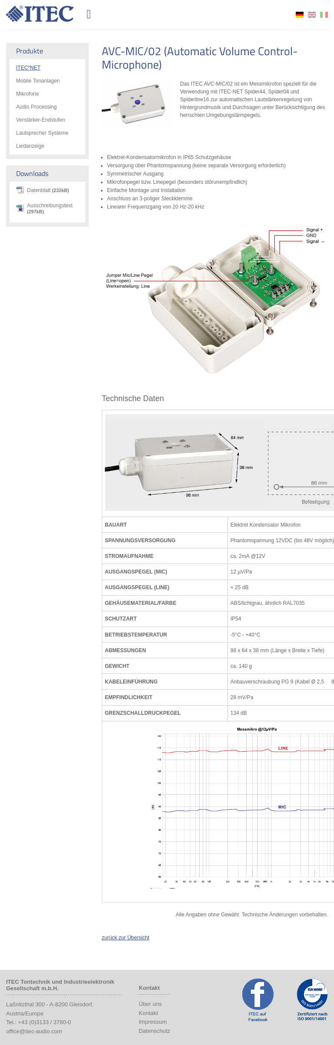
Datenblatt (48, 190)
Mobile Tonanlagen (38, 81)
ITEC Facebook (258, 1000)
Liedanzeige (30, 146)
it (324, 15)
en (312, 15)
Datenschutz (154, 1031)
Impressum (153, 1021)
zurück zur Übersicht (125, 938)
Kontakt (148, 1013)
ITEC (45, 13)
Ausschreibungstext (50, 208)
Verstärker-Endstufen (40, 120)
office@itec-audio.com (34, 1031)
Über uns (150, 1004)
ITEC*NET (28, 68)
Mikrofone (27, 94)
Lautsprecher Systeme (42, 133)
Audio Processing (36, 107)
